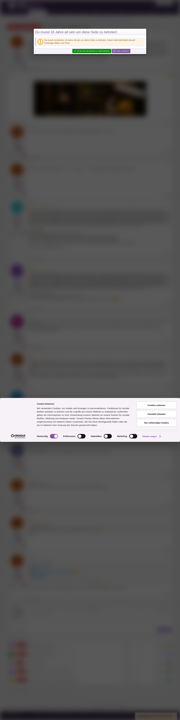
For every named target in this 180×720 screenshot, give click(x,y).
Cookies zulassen (156, 683)
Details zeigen (149, 714)
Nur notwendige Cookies (156, 701)
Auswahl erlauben (157, 692)
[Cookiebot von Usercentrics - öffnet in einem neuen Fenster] (18, 714)
